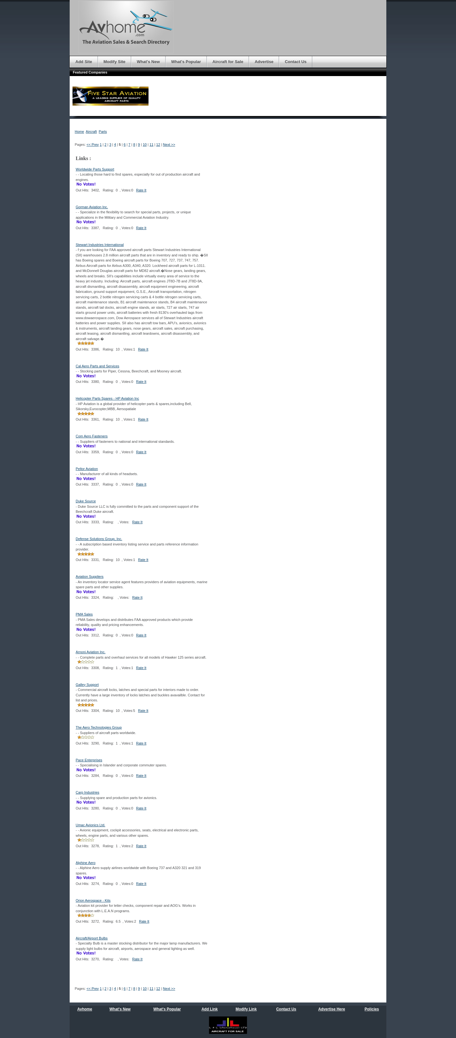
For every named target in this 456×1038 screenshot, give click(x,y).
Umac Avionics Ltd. (90, 825)
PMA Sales (84, 614)
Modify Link (246, 1009)
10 (145, 144)
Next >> (169, 144)
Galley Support (87, 685)
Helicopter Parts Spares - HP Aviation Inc (107, 398)
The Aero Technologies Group (99, 727)
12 (158, 144)
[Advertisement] (365, 222)
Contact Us (286, 1009)
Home (79, 131)
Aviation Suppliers (90, 576)
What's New (120, 1009)
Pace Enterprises (89, 760)
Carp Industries (87, 792)
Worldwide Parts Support (95, 169)
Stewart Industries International (100, 245)
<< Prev (92, 144)
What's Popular (167, 1009)
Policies (371, 1009)
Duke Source (86, 501)
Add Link (209, 1009)
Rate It (141, 190)
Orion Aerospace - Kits (93, 900)
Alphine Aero (85, 863)
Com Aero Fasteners (92, 436)
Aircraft (91, 131)
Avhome (84, 1009)
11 (151, 144)
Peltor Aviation (87, 469)
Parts (103, 131)
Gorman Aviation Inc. (92, 207)
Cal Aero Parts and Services (97, 366)
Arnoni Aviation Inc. (90, 652)
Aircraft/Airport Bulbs (92, 938)
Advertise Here (331, 1009)
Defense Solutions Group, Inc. (99, 539)
